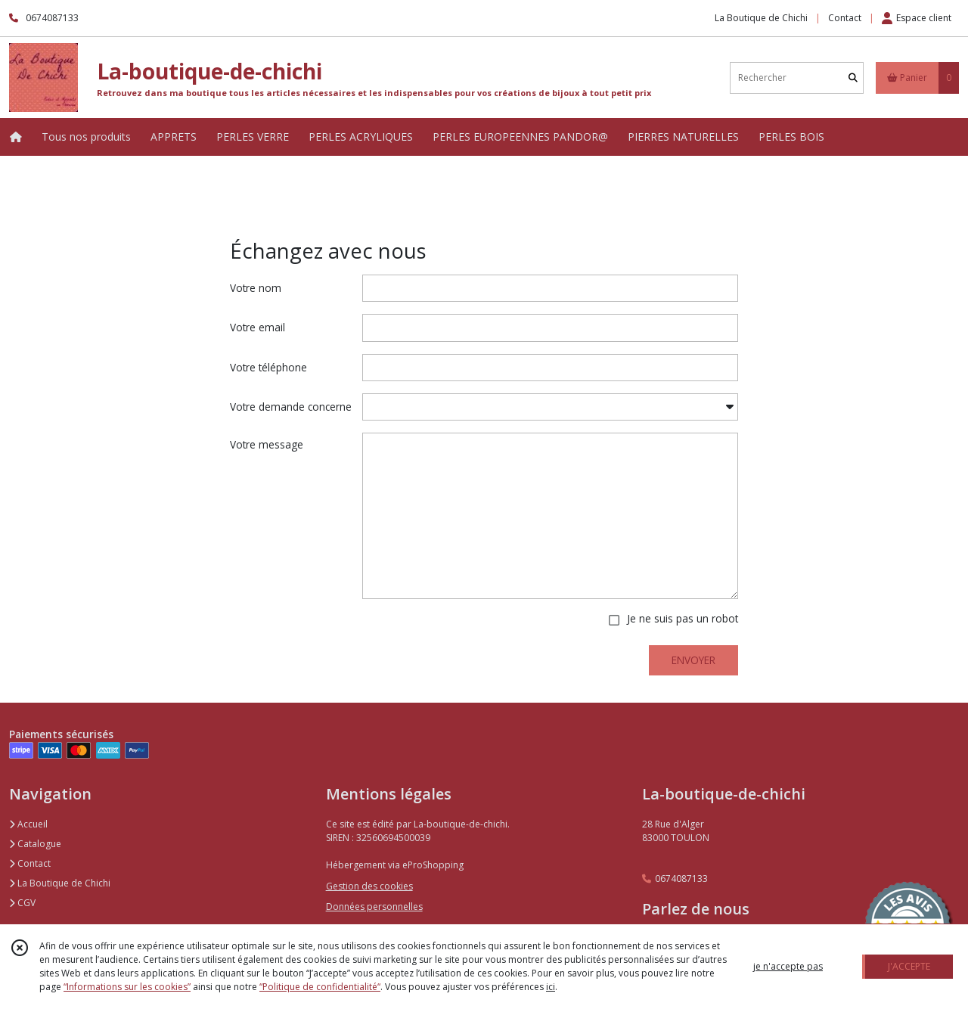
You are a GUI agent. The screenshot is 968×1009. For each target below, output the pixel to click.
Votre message (266, 444)
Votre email (257, 327)
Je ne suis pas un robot (682, 618)
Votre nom (255, 288)
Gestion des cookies (369, 886)
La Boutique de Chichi (59, 883)
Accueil (28, 824)
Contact (844, 17)
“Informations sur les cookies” (127, 986)
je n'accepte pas (788, 966)
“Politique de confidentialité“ (319, 986)
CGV (22, 902)
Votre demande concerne (291, 406)
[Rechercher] (853, 77)
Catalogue (35, 843)
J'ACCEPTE (909, 966)
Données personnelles (374, 906)
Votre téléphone (268, 367)
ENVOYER (693, 660)
